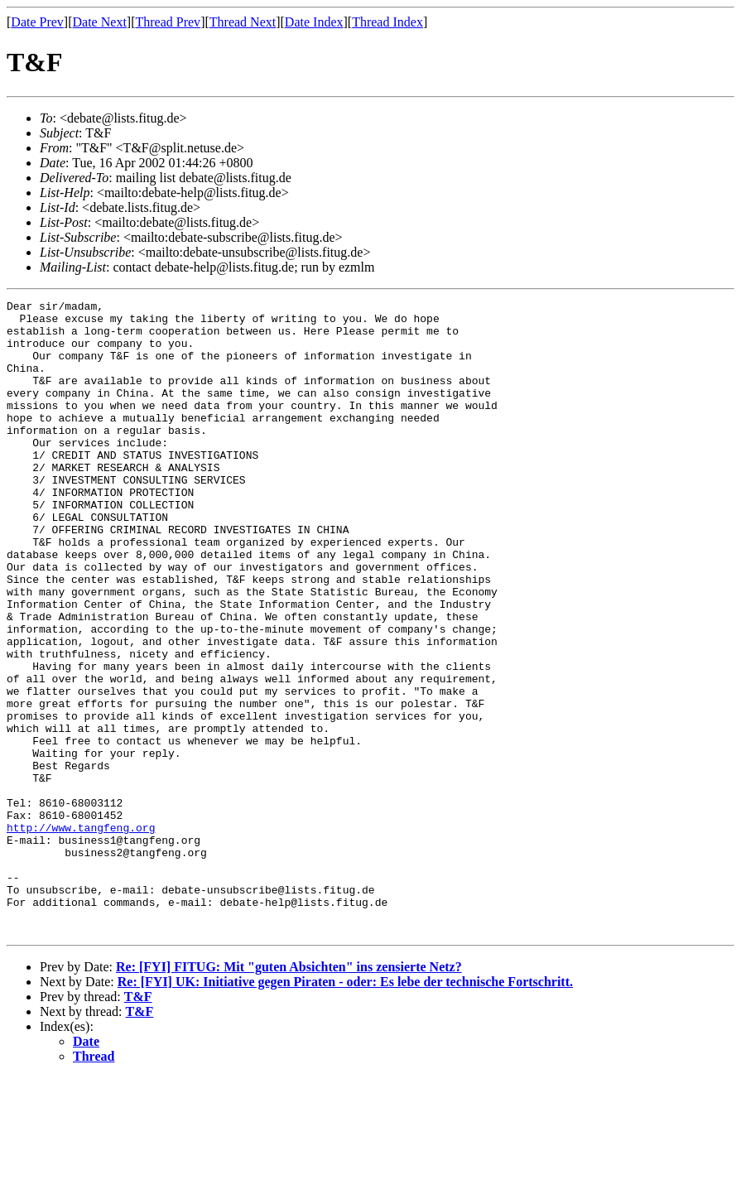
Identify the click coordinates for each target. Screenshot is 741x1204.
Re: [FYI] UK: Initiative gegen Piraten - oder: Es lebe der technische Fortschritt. (345, 1108)
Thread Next (242, 22)
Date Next (100, 22)
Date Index (314, 22)
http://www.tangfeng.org (81, 934)
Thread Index (387, 22)
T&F (138, 1123)
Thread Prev (167, 22)
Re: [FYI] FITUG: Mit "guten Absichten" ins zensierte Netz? (289, 1093)
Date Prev (37, 22)
